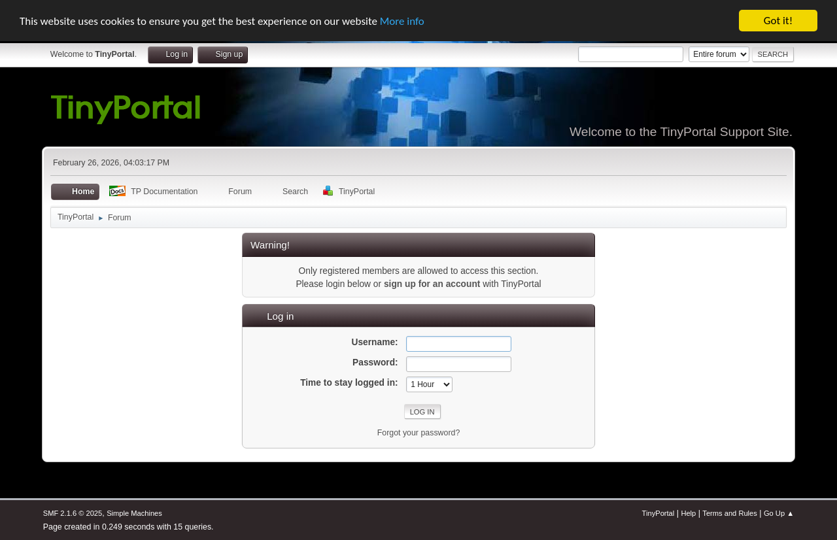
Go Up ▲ (779, 513)
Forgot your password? (418, 432)
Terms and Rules (729, 513)
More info (402, 21)
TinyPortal (658, 513)
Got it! (778, 20)
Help (688, 513)
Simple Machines (134, 513)
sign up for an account (432, 284)
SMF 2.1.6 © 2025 (72, 513)
